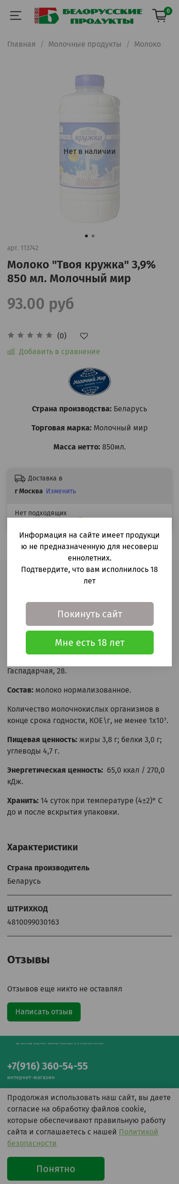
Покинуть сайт (89, 614)
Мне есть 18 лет (90, 642)
